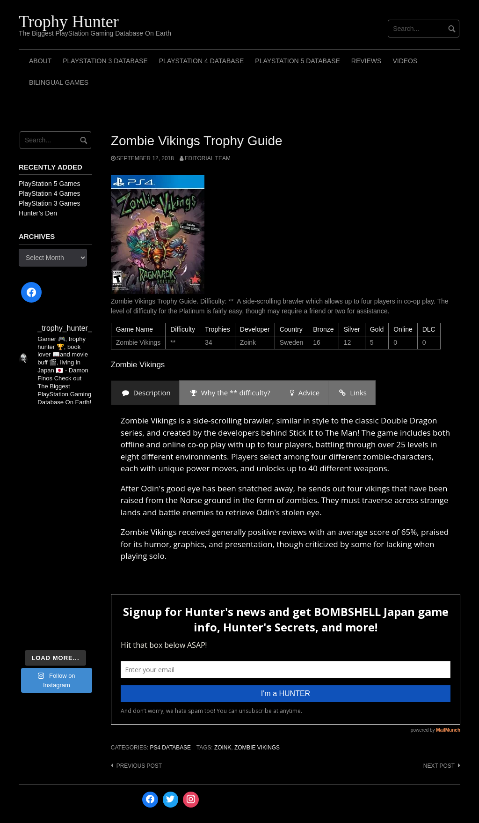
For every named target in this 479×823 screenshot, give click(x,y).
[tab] (145, 392)
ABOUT (40, 61)
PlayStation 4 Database (201, 61)
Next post (439, 766)
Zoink (222, 747)
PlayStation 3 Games (49, 203)
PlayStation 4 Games (49, 193)
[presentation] (145, 392)
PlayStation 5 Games (49, 183)
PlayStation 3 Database (105, 61)
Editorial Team (208, 158)
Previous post (139, 766)
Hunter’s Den (38, 213)
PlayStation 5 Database (297, 61)
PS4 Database (170, 747)
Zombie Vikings (257, 747)
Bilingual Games (58, 82)
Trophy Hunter (69, 21)
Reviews (366, 61)
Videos (404, 61)
